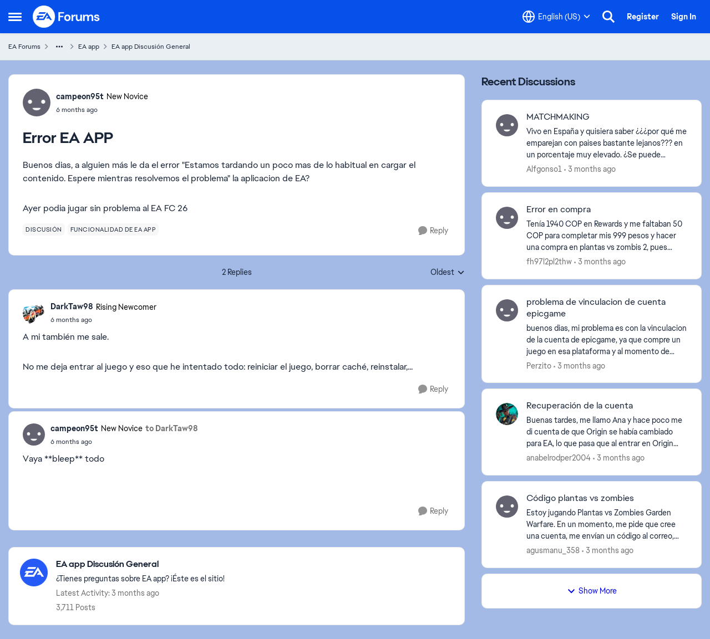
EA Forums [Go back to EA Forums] (24, 46)
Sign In (683, 17)
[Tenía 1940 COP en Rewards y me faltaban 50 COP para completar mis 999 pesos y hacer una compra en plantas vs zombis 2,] (606, 235)
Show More (592, 591)
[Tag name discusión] (44, 229)
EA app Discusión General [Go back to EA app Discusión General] (150, 46)
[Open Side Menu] (15, 16)
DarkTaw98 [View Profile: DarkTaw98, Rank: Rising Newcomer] (71, 306)
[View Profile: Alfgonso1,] (507, 125)
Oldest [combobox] (447, 272)
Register (643, 17)
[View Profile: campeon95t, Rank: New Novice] (36, 102)
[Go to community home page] (66, 17)
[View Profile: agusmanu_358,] (507, 506)
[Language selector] (556, 17)
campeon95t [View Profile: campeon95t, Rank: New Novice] (80, 96)
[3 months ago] (590, 169)
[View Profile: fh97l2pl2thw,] (507, 218)
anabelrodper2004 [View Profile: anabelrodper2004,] (558, 458)
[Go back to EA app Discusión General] (140, 564)
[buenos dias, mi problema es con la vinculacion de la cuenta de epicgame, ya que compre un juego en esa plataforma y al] (606, 339)
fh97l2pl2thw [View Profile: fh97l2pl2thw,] (549, 262)
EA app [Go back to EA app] (88, 46)
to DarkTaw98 (171, 428)
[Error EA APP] (103, 320)
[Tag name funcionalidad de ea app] (113, 229)
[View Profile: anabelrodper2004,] (507, 414)
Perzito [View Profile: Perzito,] (538, 365)
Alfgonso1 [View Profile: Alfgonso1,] (544, 169)
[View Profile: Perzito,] (507, 310)
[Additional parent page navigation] (59, 46)
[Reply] (433, 230)
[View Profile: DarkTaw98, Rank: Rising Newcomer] (34, 313)
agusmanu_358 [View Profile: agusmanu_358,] (553, 550)
